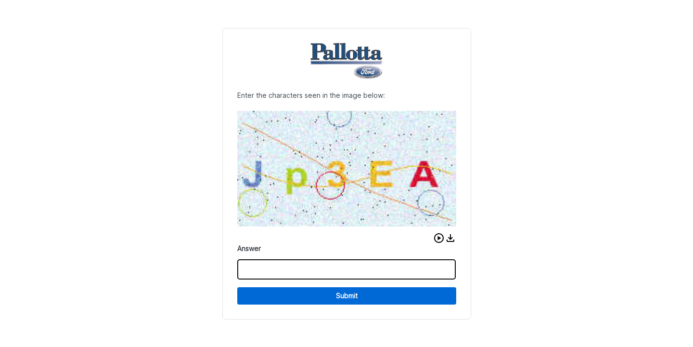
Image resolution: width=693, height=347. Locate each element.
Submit (347, 296)
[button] (439, 238)
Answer (249, 248)
